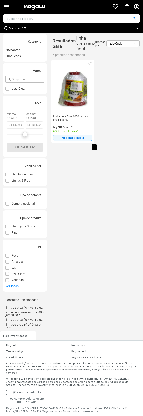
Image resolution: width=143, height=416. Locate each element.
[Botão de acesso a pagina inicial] (65, 6)
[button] (134, 18)
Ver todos (12, 286)
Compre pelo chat (27, 392)
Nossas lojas (79, 345)
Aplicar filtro (25, 147)
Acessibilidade (14, 357)
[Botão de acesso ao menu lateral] (6, 6)
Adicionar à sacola (73, 137)
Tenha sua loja (15, 351)
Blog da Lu (12, 345)
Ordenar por (100, 44)
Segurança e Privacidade (86, 357)
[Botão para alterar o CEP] (71, 28)
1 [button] (94, 147)
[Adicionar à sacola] (72, 138)
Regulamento (80, 351)
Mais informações (18, 336)
